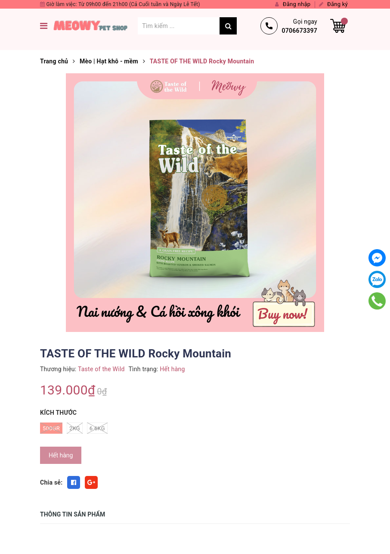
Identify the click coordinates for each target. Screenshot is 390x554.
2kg (75, 428)
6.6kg (97, 428)
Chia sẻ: (51, 482)
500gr (51, 428)
